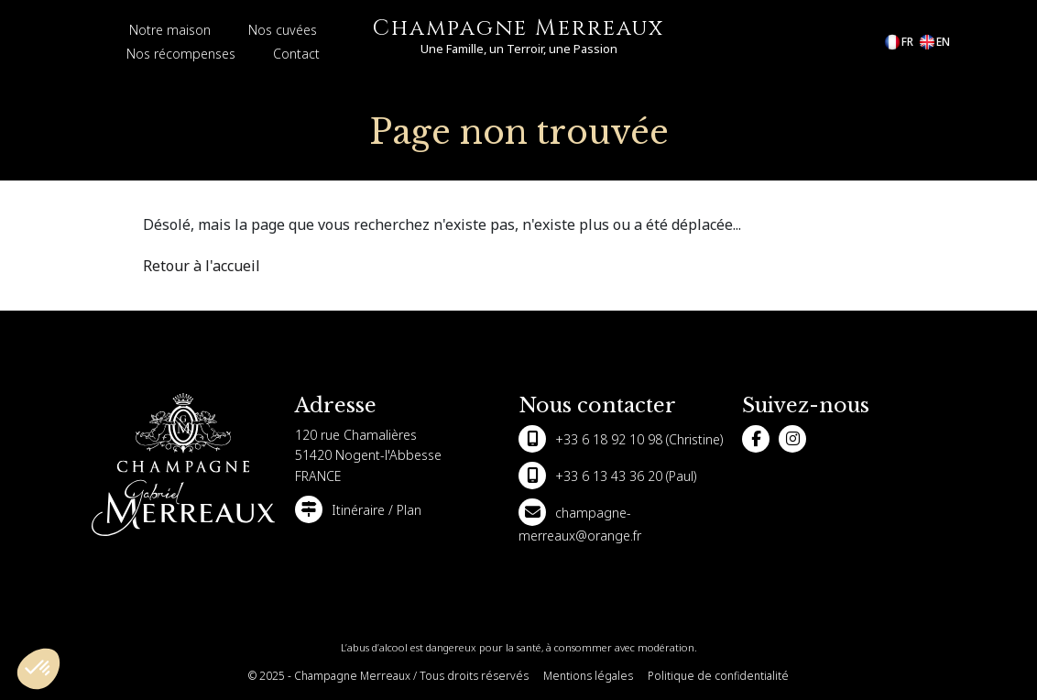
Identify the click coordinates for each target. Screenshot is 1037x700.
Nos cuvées (282, 29)
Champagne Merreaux (518, 28)
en (934, 42)
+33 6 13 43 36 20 (608, 476)
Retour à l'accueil (201, 266)
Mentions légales (588, 676)
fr (898, 42)
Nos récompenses (180, 53)
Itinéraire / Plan (376, 510)
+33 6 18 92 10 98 (608, 439)
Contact (296, 53)
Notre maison (170, 29)
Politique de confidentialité (718, 676)
